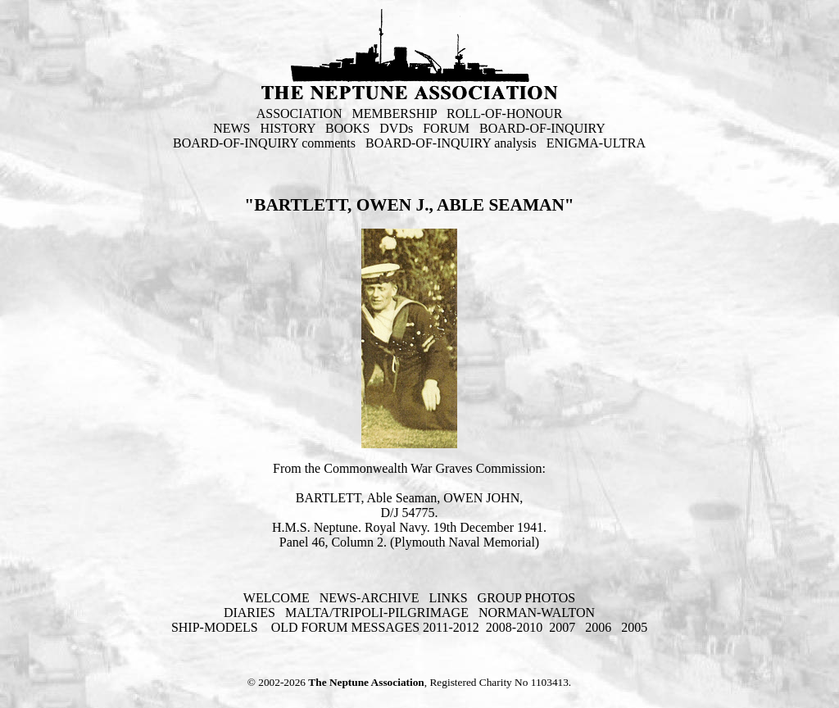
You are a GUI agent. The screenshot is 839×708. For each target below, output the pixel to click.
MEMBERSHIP (394, 113)
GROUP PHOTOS (527, 598)
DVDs (396, 128)
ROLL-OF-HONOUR (504, 113)
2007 (562, 627)
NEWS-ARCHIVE (370, 598)
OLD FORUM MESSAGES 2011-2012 (375, 627)
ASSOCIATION (299, 113)
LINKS (448, 598)
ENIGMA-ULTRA (596, 143)
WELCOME (276, 598)
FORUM (446, 128)
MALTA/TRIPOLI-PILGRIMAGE (377, 613)
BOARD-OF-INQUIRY (542, 128)
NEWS (231, 128)
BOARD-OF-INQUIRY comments (264, 143)
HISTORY (287, 128)
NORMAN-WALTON (536, 613)
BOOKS (347, 128)
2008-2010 (514, 627)
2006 (598, 627)
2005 (634, 627)
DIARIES (249, 613)
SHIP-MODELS (216, 627)
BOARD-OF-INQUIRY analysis (451, 143)
